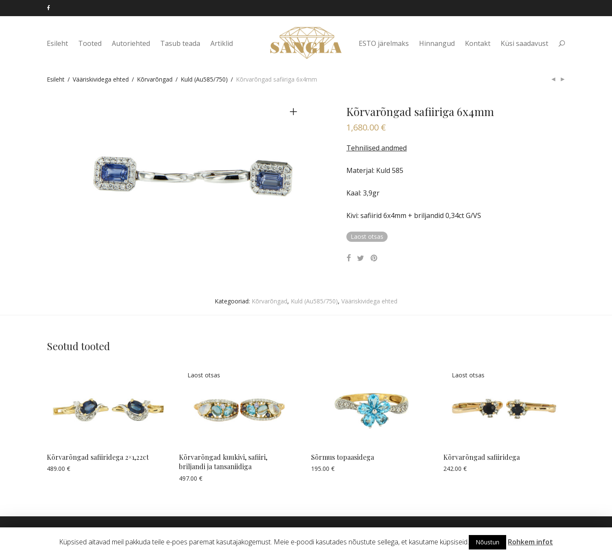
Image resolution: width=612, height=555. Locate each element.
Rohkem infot (530, 542)
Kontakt (477, 43)
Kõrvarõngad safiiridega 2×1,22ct (98, 457)
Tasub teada (180, 43)
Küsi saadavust (524, 43)
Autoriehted (131, 43)
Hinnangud (437, 43)
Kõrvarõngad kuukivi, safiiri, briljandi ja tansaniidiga (223, 462)
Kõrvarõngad (155, 79)
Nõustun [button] (487, 542)
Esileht (57, 43)
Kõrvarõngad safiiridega (481, 457)
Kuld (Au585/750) (204, 79)
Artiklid (221, 43)
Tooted (90, 43)
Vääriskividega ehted (101, 79)
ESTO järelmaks (384, 43)
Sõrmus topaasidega (342, 457)
